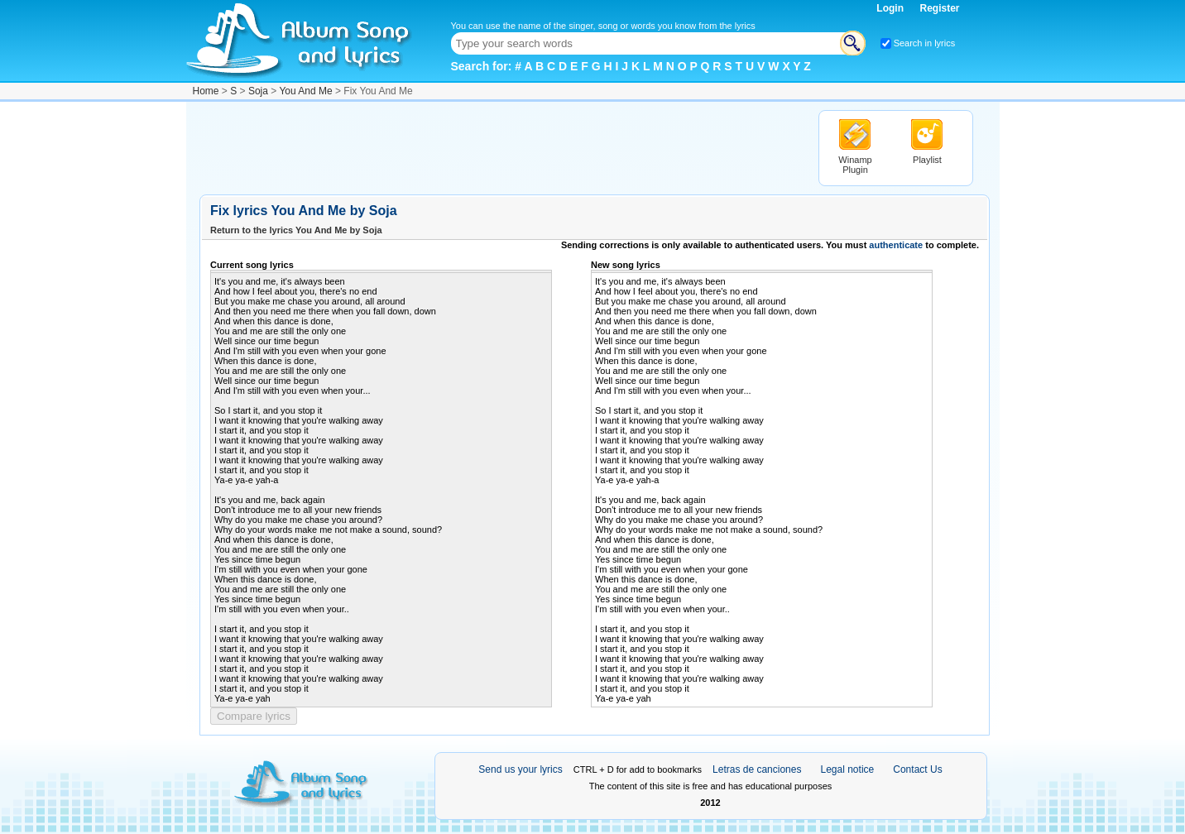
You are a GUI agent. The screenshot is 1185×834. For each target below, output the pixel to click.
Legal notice (848, 769)
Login (891, 8)
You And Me (305, 91)
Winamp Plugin (854, 165)
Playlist (927, 160)
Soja (258, 91)
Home (206, 91)
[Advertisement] (500, 147)
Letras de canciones (756, 769)
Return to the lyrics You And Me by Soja (296, 230)
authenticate (896, 245)
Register (939, 8)
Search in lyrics (925, 43)
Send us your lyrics (520, 769)
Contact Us (917, 769)
